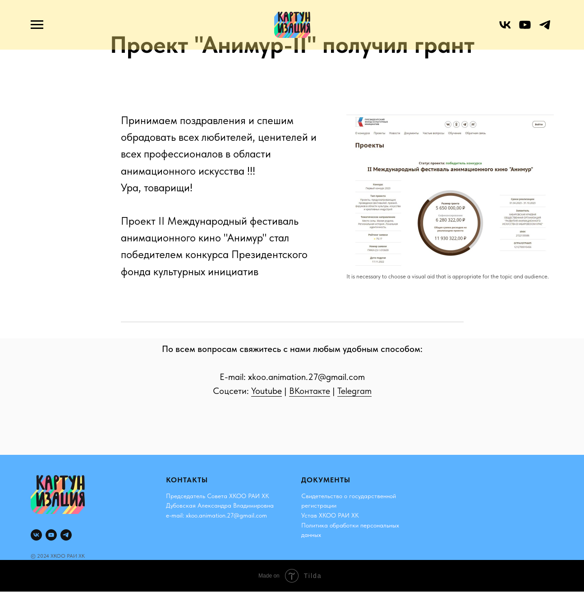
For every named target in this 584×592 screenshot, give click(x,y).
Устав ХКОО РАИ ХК (330, 515)
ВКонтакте (309, 390)
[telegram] (545, 29)
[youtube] (525, 29)
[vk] (505, 29)
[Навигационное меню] (37, 24)
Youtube (266, 390)
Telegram (354, 390)
